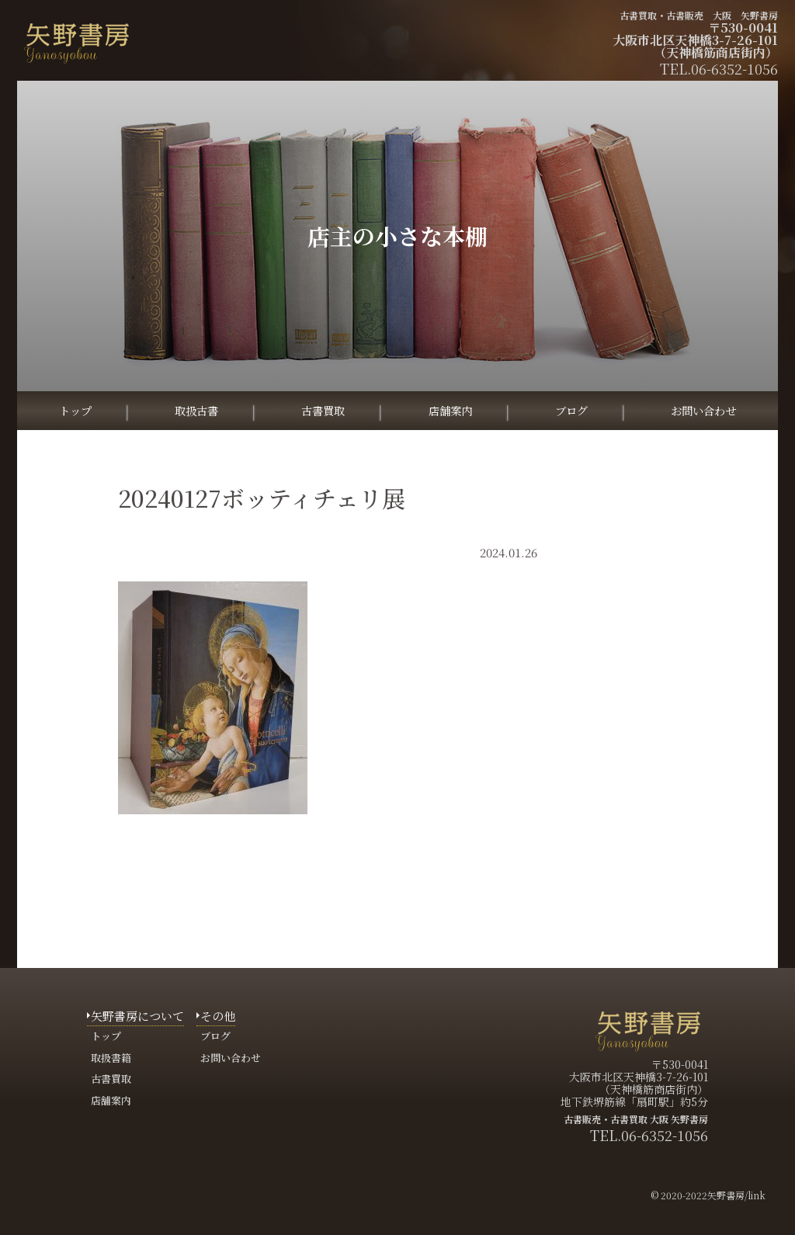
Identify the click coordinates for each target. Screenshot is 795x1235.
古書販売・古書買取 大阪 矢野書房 (636, 1119)
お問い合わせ (703, 410)
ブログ (571, 410)
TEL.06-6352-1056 (649, 1135)
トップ (75, 410)
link (756, 1195)
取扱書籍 (111, 1057)
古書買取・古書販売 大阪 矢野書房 (699, 15)
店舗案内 (450, 410)
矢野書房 (726, 1195)
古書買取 (323, 410)
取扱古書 (196, 410)
